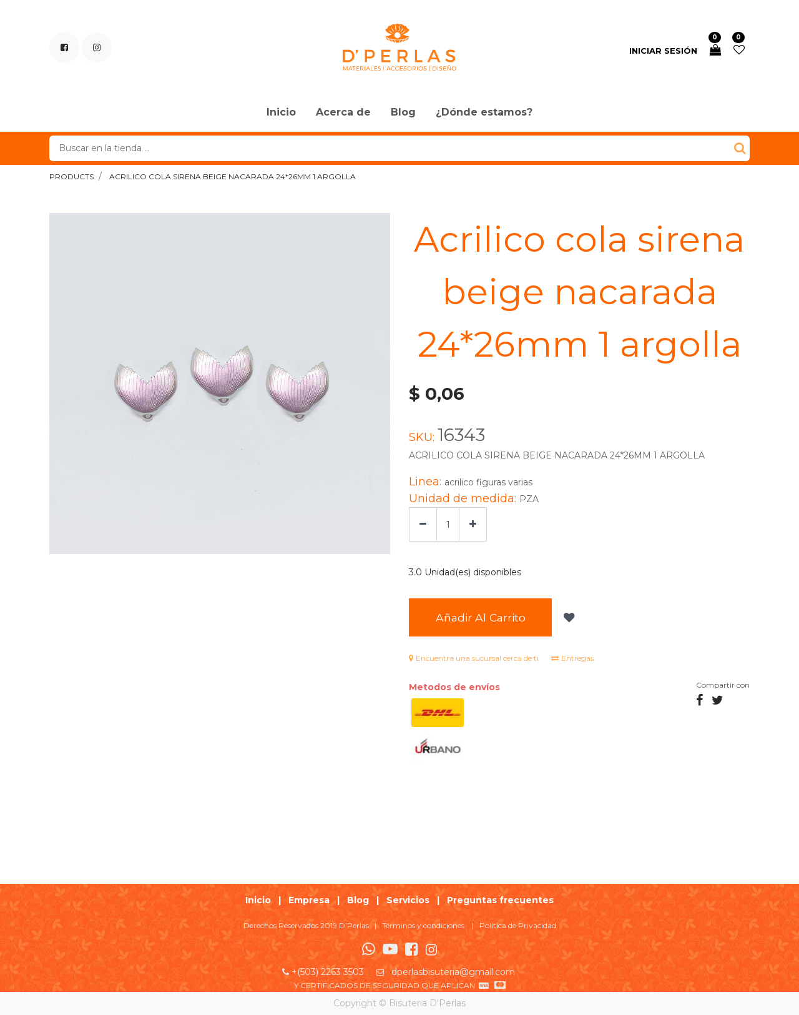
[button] (584, 619)
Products (71, 176)
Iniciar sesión (663, 51)
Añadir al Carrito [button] (489, 618)
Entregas (572, 660)
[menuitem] (281, 113)
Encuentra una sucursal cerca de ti (474, 660)
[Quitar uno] (423, 524)
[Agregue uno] (473, 524)
